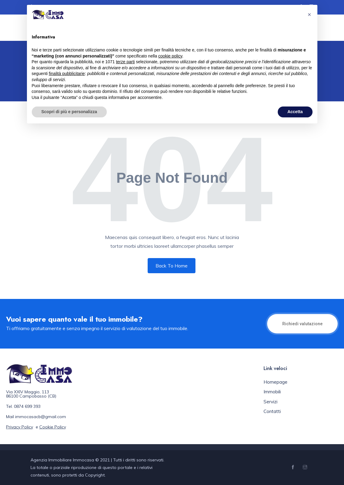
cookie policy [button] (170, 56)
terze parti (125, 61)
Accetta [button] (295, 111)
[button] (309, 14)
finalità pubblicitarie (67, 73)
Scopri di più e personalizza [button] (69, 111)
